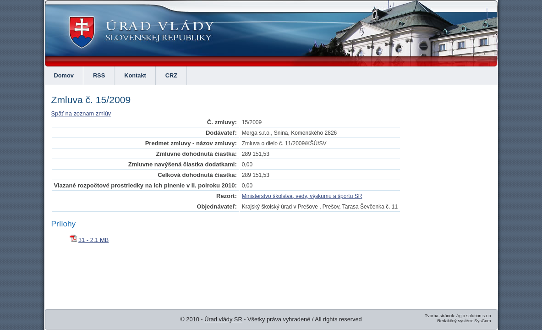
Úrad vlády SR (223, 319)
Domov (64, 75)
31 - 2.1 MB (93, 239)
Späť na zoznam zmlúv (81, 113)
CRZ (171, 75)
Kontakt (135, 75)
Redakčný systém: (455, 320)
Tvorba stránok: (440, 315)
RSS (99, 75)
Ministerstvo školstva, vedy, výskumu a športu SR (302, 196)
